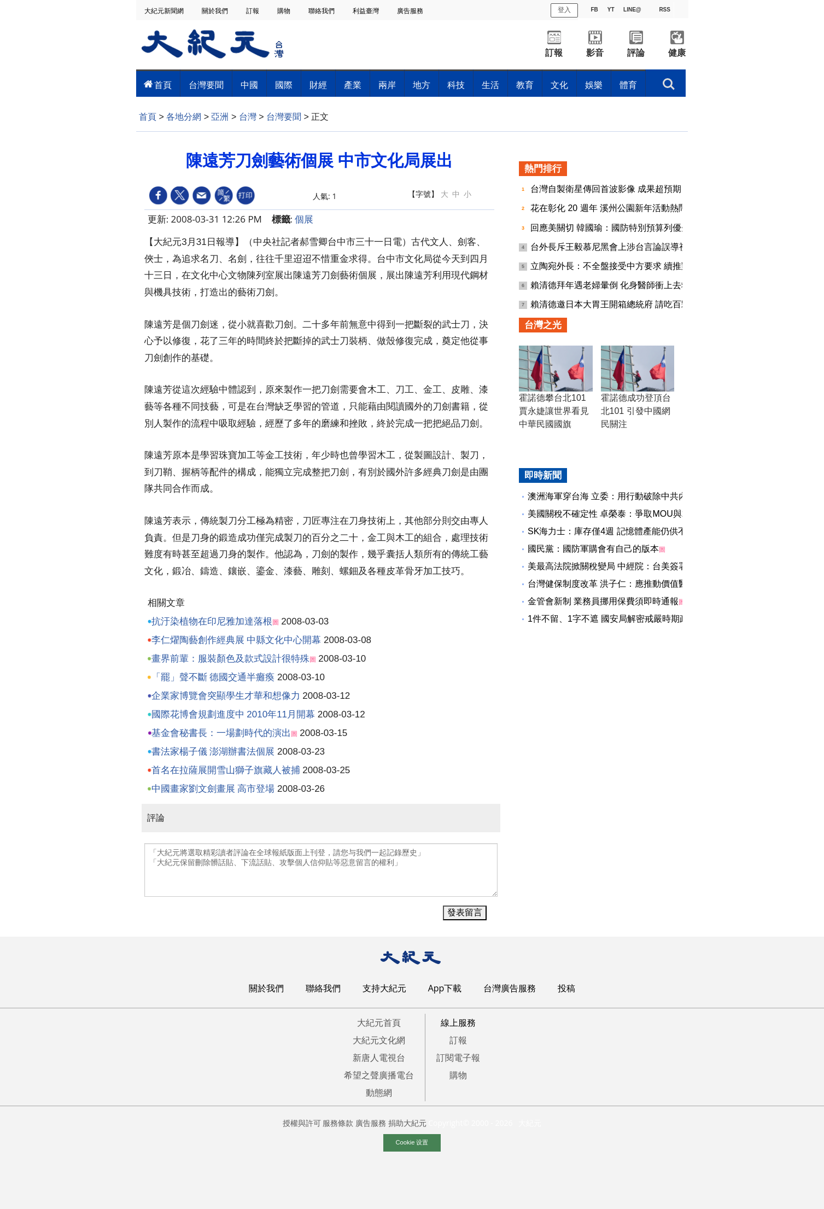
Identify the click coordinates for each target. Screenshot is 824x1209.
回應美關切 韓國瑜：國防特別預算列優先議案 (620, 227)
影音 (595, 52)
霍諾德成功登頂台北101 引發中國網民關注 (636, 411)
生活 (490, 85)
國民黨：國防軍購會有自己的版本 (593, 548)
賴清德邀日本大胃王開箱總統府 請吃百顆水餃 (620, 304)
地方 (421, 85)
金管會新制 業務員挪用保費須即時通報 (603, 601)
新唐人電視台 (379, 1058)
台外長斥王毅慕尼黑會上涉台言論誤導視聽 (614, 247)
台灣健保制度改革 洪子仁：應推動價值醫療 (612, 583)
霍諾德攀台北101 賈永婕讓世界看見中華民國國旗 (554, 411)
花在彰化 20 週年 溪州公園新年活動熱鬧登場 (619, 208)
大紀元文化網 (379, 1040)
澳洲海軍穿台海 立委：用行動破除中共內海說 (616, 496)
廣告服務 (411, 10)
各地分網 (183, 116)
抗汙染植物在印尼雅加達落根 (211, 621)
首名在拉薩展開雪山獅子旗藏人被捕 (225, 770)
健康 (677, 52)
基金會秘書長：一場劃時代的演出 (221, 733)
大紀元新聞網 (164, 10)
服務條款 (338, 1123)
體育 (628, 85)
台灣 (247, 116)
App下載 (445, 988)
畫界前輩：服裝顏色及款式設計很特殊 (230, 658)
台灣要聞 (206, 85)
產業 (352, 85)
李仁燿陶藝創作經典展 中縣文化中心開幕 (236, 640)
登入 (564, 10)
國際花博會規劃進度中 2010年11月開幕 (233, 714)
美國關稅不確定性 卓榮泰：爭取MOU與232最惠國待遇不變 (642, 513)
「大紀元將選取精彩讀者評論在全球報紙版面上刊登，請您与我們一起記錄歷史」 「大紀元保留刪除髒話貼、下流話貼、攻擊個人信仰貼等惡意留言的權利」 (321, 870)
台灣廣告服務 (509, 988)
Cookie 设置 (412, 1142)
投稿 (566, 988)
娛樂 (594, 85)
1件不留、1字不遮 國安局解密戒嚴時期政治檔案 (621, 618)
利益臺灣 (367, 10)
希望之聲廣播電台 (379, 1075)
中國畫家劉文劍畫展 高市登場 (213, 789)
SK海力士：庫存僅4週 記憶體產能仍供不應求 (616, 531)
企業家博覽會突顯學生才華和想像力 (225, 696)
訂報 (253, 10)
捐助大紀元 (407, 1123)
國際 (284, 85)
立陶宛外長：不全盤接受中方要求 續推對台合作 (624, 266)
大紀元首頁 (379, 1023)
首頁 (163, 85)
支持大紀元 (384, 988)
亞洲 (220, 116)
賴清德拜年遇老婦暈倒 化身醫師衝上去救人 (616, 285)
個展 (304, 219)
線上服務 (458, 1023)
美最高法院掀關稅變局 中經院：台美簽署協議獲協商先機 (638, 566)
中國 (249, 85)
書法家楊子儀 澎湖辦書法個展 (213, 751)
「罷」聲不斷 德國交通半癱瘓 (213, 677)
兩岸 (387, 85)
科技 (456, 85)
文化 (559, 85)
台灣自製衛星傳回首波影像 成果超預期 (607, 189)
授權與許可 (302, 1123)
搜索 (668, 84)
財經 (318, 85)
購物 (284, 10)
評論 (636, 52)
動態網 (379, 1093)
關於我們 (216, 10)
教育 (525, 85)
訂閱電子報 (458, 1058)
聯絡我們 (322, 10)
